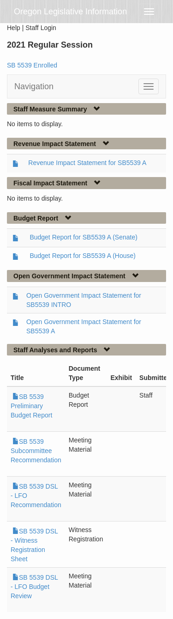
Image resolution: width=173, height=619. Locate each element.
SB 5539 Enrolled (32, 65)
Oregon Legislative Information (70, 11)
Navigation (34, 86)
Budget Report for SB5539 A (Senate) (83, 237)
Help (13, 27)
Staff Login (40, 27)
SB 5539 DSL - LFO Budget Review (34, 587)
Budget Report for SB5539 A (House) (83, 255)
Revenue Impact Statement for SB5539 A (87, 162)
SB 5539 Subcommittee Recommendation (36, 451)
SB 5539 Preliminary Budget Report (31, 406)
